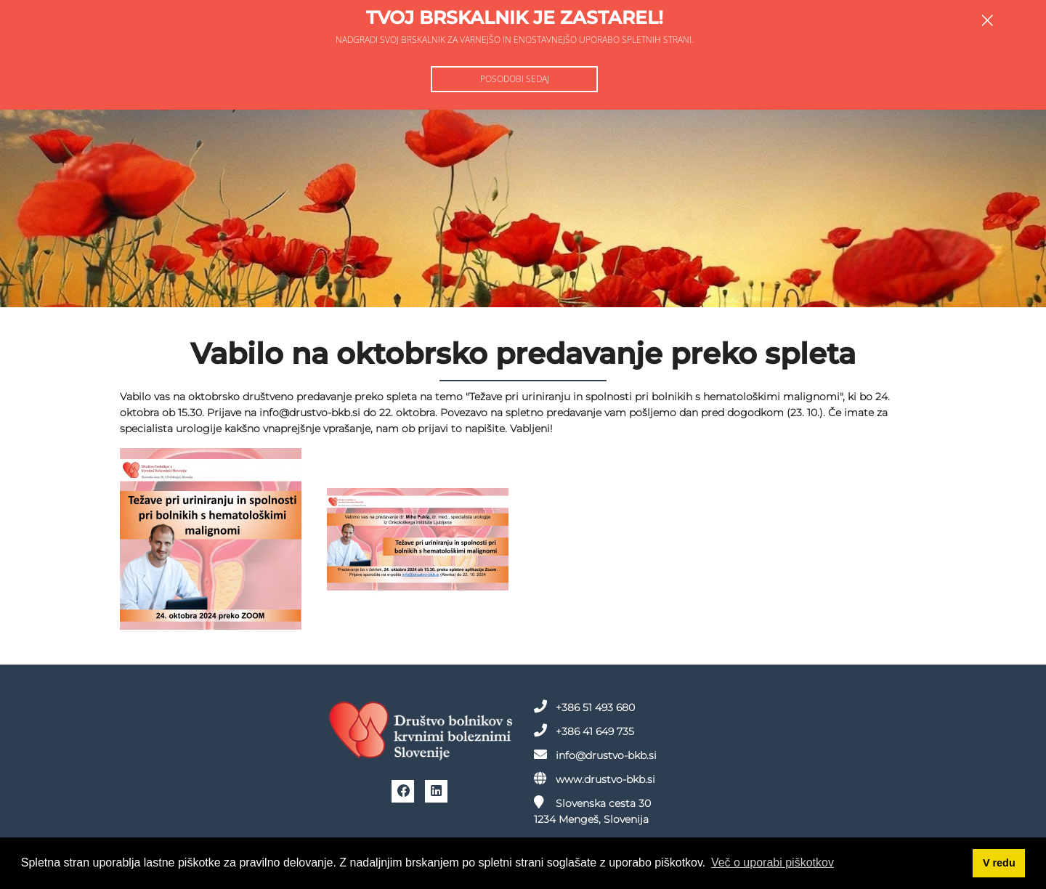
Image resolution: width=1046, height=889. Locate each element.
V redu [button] (999, 863)
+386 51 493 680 (584, 706)
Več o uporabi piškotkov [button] (772, 862)
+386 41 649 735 (584, 730)
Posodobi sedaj (514, 79)
